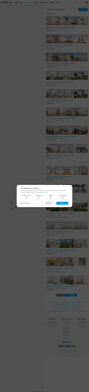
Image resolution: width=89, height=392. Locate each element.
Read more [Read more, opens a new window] (45, 192)
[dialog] (44, 196)
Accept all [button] (62, 203)
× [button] (70, 186)
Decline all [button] (49, 203)
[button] (25, 203)
